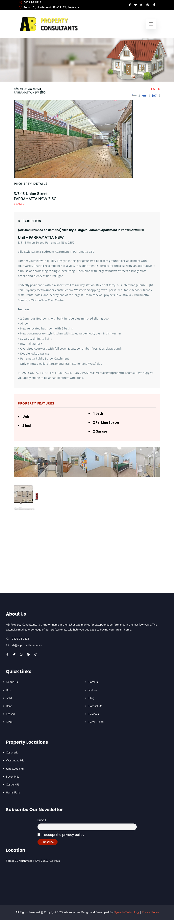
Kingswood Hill (15, 769)
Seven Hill (12, 777)
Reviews (93, 714)
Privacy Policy (150, 912)
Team (9, 722)
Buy (8, 690)
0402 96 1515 (30, 2)
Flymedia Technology (126, 912)
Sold (9, 698)
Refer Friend (96, 722)
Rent (9, 706)
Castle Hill (12, 784)
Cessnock (12, 752)
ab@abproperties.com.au (27, 645)
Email (41, 820)
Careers (93, 682)
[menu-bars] (151, 24)
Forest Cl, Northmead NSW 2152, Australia (49, 7)
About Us (12, 682)
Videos (92, 690)
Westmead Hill (15, 760)
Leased (10, 714)
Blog (91, 698)
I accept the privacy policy (60, 834)
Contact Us (95, 706)
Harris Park (13, 792)
